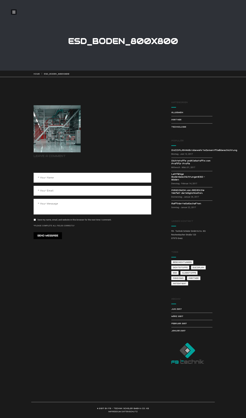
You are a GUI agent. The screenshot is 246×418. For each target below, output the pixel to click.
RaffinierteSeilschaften (186, 203)
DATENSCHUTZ (130, 411)
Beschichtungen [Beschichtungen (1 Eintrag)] (182, 262)
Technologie (178, 127)
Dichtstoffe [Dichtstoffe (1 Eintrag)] (180, 267)
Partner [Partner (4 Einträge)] (194, 278)
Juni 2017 (176, 309)
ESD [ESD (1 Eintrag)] (175, 273)
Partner (176, 120)
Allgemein (177, 112)
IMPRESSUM (114, 411)
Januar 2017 (178, 331)
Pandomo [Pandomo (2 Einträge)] (178, 278)
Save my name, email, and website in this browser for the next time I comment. (74, 220)
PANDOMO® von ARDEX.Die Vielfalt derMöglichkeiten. (187, 191)
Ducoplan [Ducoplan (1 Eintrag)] (198, 267)
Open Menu (14, 12)
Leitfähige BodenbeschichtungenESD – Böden (188, 177)
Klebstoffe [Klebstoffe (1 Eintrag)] (189, 273)
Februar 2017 (179, 323)
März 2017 (177, 316)
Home (37, 74)
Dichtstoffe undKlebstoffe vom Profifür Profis (191, 162)
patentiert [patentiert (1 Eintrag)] (180, 283)
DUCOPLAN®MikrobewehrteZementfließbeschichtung (192, 150)
